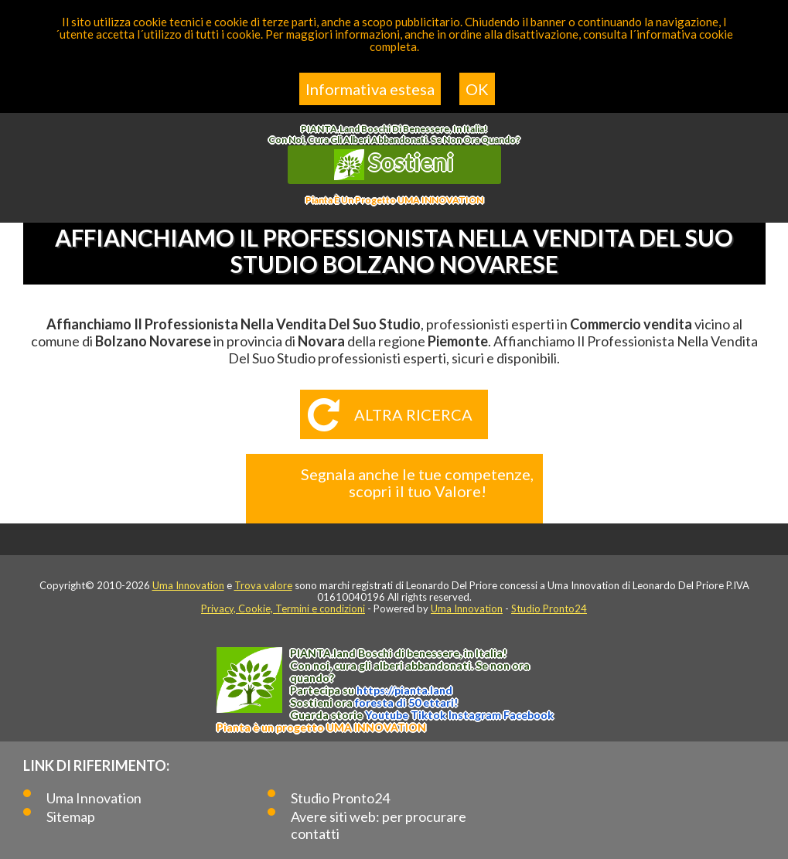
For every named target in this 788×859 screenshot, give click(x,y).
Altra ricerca (413, 414)
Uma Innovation (188, 585)
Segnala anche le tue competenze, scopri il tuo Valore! (417, 482)
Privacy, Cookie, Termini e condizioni (283, 608)
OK (477, 89)
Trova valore (263, 585)
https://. (404, 690)
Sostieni (394, 164)
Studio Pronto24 (549, 608)
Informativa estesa (370, 89)
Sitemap (70, 816)
